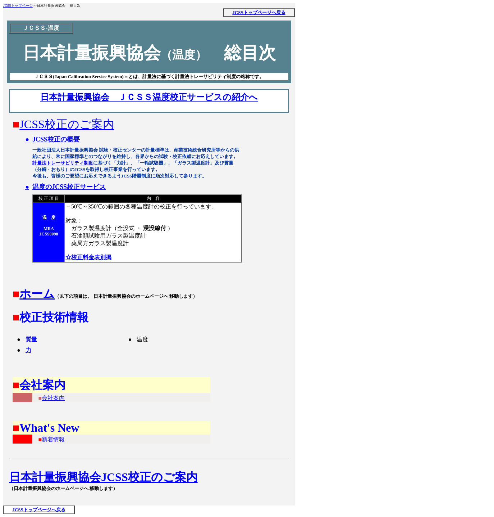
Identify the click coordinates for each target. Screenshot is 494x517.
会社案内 (53, 398)
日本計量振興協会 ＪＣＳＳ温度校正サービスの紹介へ (149, 97)
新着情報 (53, 439)
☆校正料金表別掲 (88, 257)
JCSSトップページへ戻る (258, 12)
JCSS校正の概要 (56, 139)
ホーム (37, 293)
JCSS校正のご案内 (66, 124)
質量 (31, 339)
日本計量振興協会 (55, 477)
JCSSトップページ (18, 6)
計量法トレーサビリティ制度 (62, 163)
